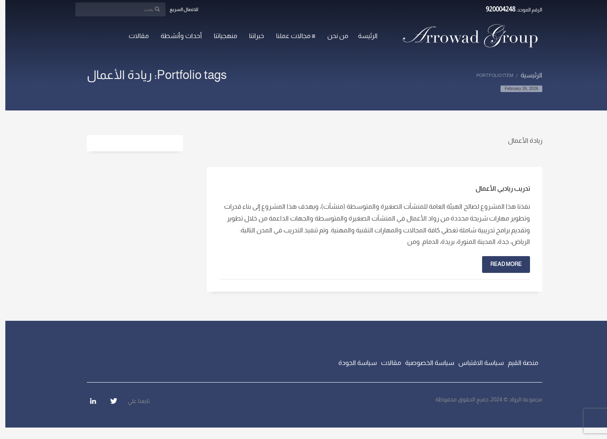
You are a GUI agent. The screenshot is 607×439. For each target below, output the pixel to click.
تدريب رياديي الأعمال (497, 188)
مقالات (386, 362)
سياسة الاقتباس (475, 362)
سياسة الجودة (352, 362)
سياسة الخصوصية (424, 362)
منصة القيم (518, 362)
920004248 (495, 9)
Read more (500, 264)
